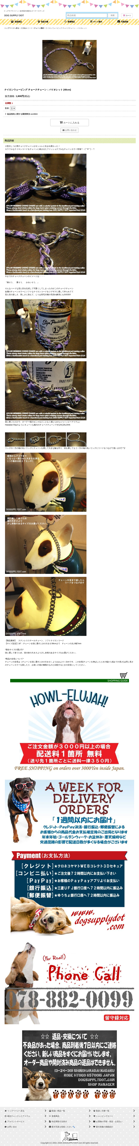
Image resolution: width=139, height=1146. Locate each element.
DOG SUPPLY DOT (14, 15)
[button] (96, 22)
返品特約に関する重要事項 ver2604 (21, 114)
